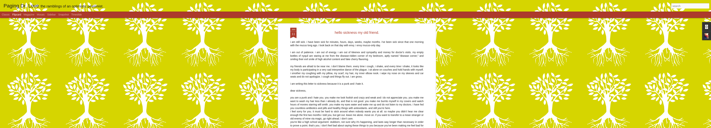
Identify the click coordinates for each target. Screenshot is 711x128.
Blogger (366, 126)
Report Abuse (377, 126)
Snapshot (63, 14)
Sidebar (51, 14)
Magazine (29, 14)
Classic (6, 14)
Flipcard (16, 14)
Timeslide (76, 14)
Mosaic (41, 14)
